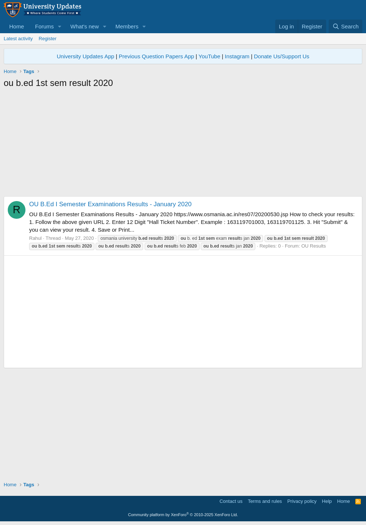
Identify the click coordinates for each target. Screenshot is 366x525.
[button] (60, 26)
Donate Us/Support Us (281, 56)
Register (47, 38)
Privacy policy (302, 501)
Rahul (35, 238)
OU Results (313, 246)
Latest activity (18, 38)
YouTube (209, 56)
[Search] (345, 26)
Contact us (231, 501)
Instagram (237, 56)
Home (16, 26)
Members (127, 26)
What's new (84, 26)
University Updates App (85, 56)
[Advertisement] (183, 144)
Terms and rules (265, 501)
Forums (44, 26)
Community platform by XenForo (183, 514)
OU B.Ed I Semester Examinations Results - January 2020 (110, 204)
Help (327, 501)
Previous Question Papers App (156, 56)
